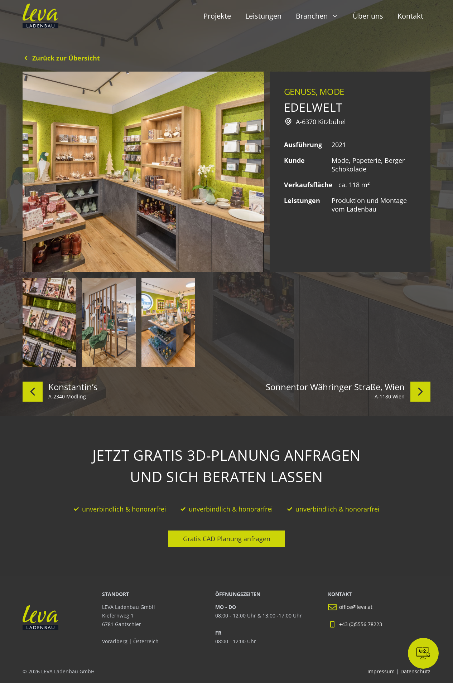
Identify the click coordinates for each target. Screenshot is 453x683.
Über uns (368, 16)
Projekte (217, 16)
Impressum (381, 671)
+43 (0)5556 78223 (360, 624)
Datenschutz (415, 671)
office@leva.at (355, 607)
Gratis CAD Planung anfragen (226, 538)
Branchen (321, 16)
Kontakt (410, 16)
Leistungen (263, 16)
